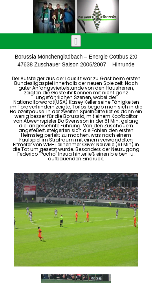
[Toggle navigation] (76, 41)
